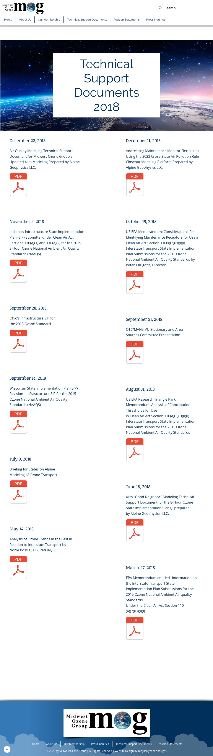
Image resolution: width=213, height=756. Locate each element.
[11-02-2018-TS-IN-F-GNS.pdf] (18, 272)
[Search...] (182, 8)
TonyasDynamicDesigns (152, 751)
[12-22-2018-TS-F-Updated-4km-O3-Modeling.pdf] (18, 185)
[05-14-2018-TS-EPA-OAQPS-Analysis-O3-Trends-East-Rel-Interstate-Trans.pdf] (18, 568)
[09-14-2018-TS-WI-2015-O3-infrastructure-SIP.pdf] (18, 423)
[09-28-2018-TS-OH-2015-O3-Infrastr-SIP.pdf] (18, 342)
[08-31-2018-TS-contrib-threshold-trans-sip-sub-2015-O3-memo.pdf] (135, 450)
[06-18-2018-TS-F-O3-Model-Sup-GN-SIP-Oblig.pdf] (135, 531)
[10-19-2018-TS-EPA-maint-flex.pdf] (135, 283)
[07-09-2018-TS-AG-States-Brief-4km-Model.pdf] (18, 492)
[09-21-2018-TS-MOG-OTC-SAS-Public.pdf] (135, 353)
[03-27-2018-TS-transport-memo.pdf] (135, 629)
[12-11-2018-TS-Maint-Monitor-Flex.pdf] (135, 185)
